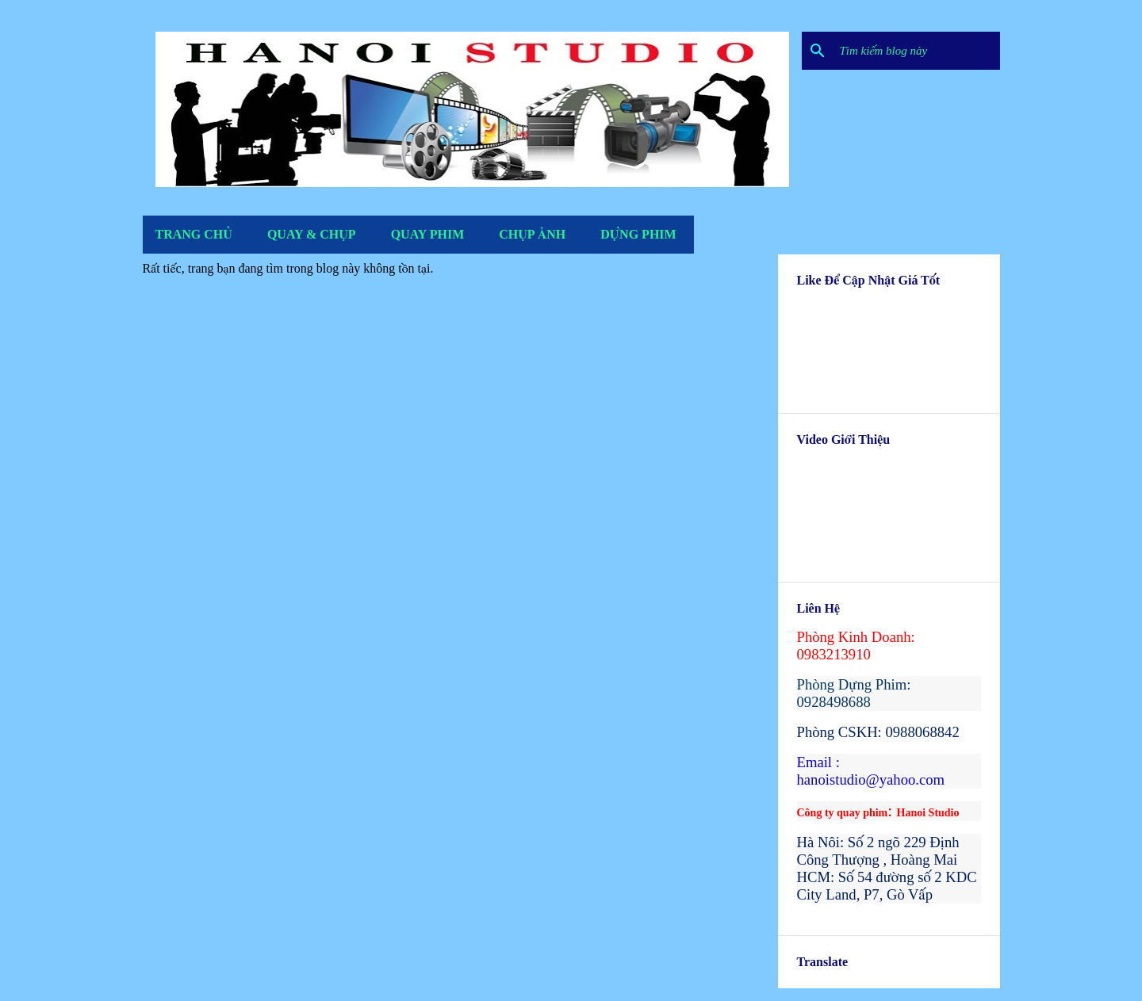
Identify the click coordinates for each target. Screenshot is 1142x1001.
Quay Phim (428, 234)
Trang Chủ (193, 234)
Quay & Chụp (311, 234)
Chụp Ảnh (532, 234)
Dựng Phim (638, 234)
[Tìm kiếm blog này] (917, 51)
